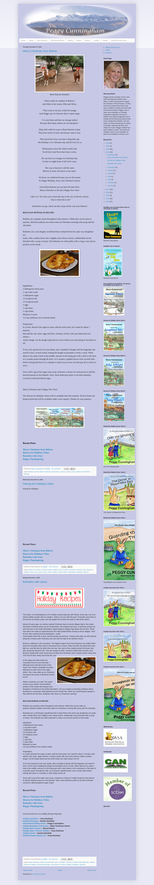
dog (84, 569)
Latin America (55, 864)
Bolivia (31, 471)
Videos (87, 40)
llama (31, 572)
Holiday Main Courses (32, 828)
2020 (108, 146)
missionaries (55, 471)
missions (62, 471)
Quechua (82, 864)
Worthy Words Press (119, 40)
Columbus (79, 569)
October (111, 170)
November (112, 167)
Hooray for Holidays (30, 864)
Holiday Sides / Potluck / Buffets (36, 831)
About (31, 40)
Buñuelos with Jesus (35, 581)
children (38, 569)
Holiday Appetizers (30, 819)
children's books (47, 569)
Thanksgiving (72, 572)
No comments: (56, 468)
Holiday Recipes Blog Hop (81, 862)
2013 (108, 201)
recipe (73, 471)
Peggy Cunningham (73, 864)
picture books (43, 572)
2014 (108, 198)
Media (105, 40)
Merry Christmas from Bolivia (40, 51)
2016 (108, 192)
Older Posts (91, 870)
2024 (108, 143)
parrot (36, 572)
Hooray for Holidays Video (38, 483)
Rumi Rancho (42, 40)
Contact (96, 40)
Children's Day (57, 569)
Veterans (86, 572)
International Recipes (43, 864)
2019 (108, 149)
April (109, 179)
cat (35, 569)
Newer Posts (27, 870)
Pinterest (108, 53)
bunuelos (36, 471)
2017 (108, 189)
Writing (70, 40)
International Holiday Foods (34, 823)
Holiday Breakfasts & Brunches (35, 826)
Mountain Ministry (57, 40)
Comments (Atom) (38, 874)
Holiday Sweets (29, 833)
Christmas (72, 569)
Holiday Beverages (30, 821)
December (112, 155)
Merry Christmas (45, 471)
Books (79, 40)
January (111, 185)
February (111, 182)
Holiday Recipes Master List (34, 836)
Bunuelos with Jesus (51, 862)
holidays (92, 862)
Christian (65, 569)
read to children (53, 572)
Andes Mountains (34, 862)
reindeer (78, 471)
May (109, 176)
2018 (108, 152)
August (110, 173)
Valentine (79, 572)
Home (23, 40)
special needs (62, 572)
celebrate (62, 862)
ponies (68, 471)
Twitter (107, 50)
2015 (108, 195)
